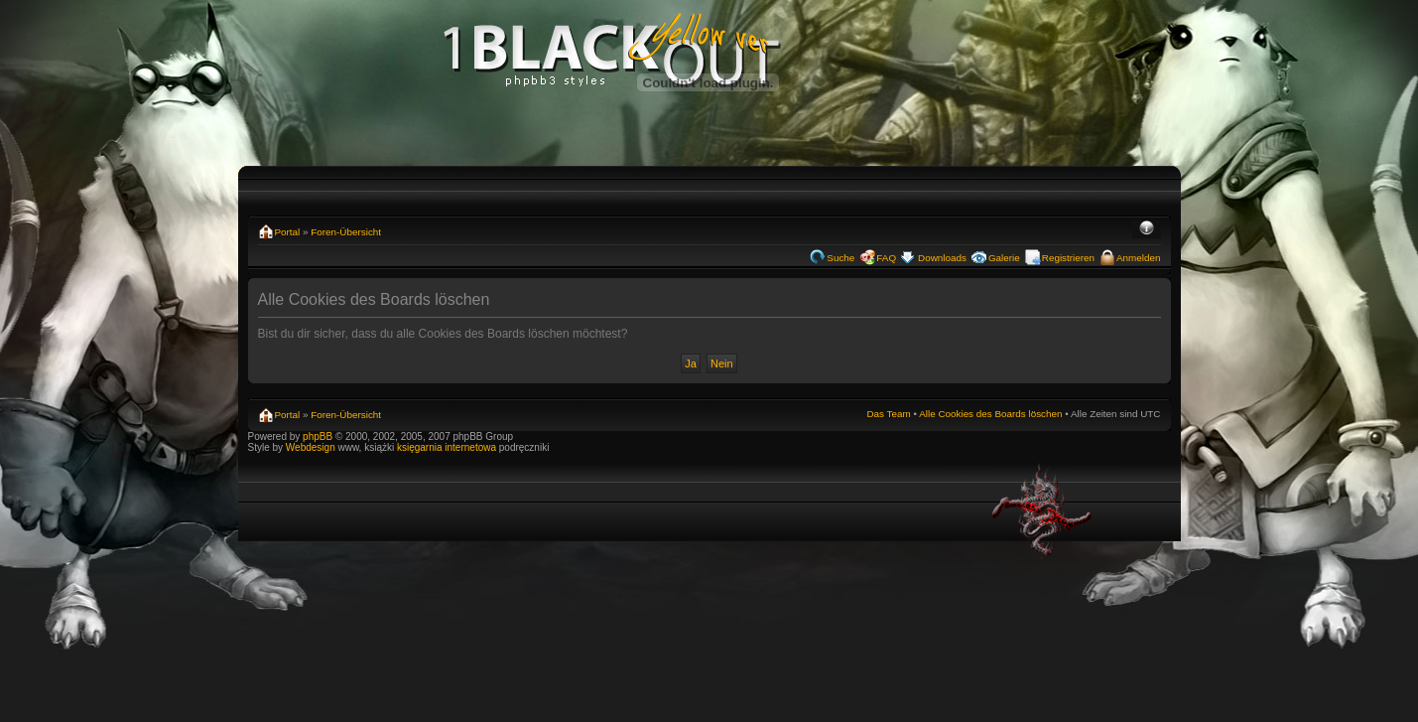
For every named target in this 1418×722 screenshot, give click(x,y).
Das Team (888, 413)
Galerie (1004, 257)
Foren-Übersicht (346, 231)
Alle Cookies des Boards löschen (990, 413)
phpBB (317, 436)
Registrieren (1068, 257)
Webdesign (312, 447)
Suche (840, 257)
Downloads (942, 257)
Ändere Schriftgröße (1146, 229)
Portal (288, 231)
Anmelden (1138, 257)
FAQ (886, 257)
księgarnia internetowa (446, 447)
